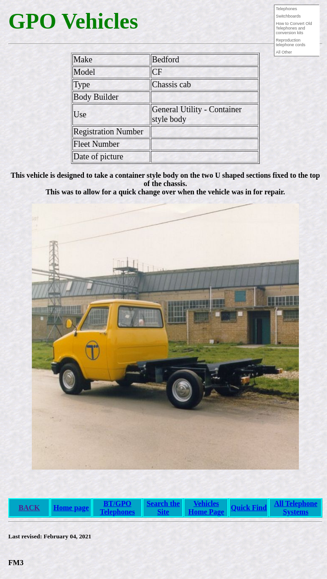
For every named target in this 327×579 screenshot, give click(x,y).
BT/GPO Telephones (117, 508)
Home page (71, 508)
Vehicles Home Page (206, 508)
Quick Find (249, 508)
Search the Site (163, 508)
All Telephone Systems (295, 508)
